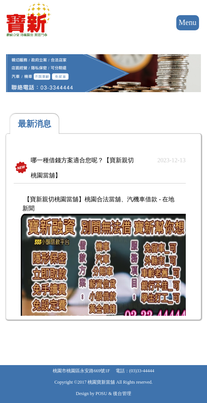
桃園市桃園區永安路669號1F (81, 370)
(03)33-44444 (141, 370)
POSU (101, 393)
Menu (187, 22)
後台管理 (122, 393)
